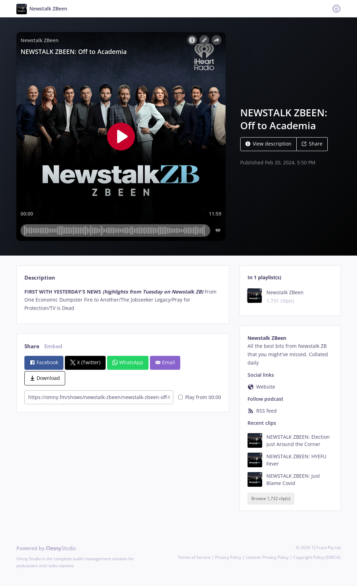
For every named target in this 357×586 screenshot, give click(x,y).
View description (268, 143)
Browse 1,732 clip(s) (270, 499)
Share (312, 143)
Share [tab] (31, 346)
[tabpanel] (122, 300)
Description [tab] (39, 277)
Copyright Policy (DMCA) (317, 557)
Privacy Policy (228, 557)
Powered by (46, 548)
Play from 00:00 (199, 397)
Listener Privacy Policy (267, 557)
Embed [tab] (53, 346)
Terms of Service (194, 557)
